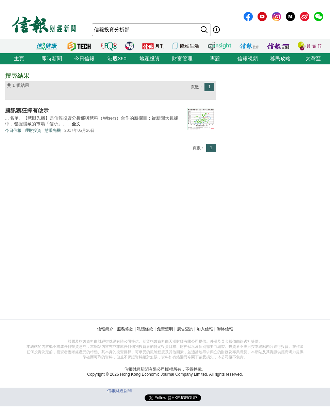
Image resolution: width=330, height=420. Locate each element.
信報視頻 (247, 58)
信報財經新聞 (119, 390)
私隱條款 (145, 329)
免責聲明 (165, 329)
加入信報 (205, 329)
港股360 (117, 58)
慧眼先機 (53, 130)
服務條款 (125, 329)
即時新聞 (52, 58)
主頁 (19, 58)
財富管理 (182, 58)
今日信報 (84, 58)
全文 (76, 123)
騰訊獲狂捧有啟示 (27, 110)
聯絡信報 (225, 329)
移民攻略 (280, 58)
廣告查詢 (185, 329)
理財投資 (33, 130)
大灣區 (313, 58)
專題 (215, 58)
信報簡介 (105, 329)
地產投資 (149, 58)
